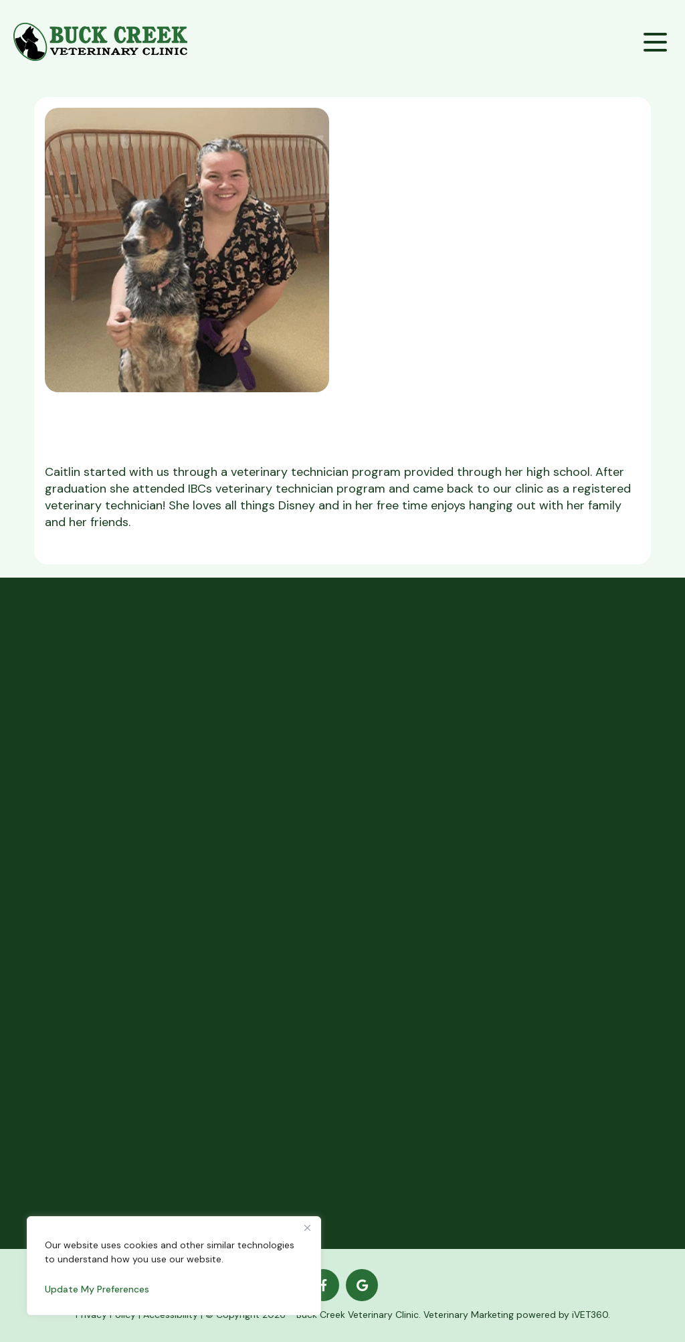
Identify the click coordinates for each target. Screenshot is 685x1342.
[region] (174, 1265)
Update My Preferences (97, 1289)
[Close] (307, 1228)
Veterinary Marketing (468, 1315)
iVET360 (590, 1315)
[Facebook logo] (323, 1285)
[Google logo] (362, 1285)
